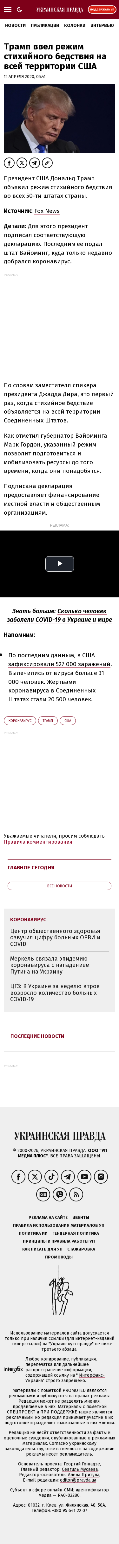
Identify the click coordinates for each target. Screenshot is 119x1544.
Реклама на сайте (48, 1217)
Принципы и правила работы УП (59, 1241)
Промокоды (59, 1257)
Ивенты (80, 1217)
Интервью (102, 25)
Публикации (45, 25)
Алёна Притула (83, 1474)
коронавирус (20, 721)
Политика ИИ (33, 1233)
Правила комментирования (38, 842)
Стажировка (81, 1249)
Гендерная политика (75, 1233)
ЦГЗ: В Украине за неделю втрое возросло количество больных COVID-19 (55, 993)
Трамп (48, 721)
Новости (15, 25)
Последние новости (37, 1036)
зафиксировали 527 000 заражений (59, 664)
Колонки (74, 25)
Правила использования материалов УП (58, 1225)
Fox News (47, 211)
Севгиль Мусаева (80, 1469)
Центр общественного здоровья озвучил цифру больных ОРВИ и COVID (55, 938)
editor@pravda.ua (78, 1480)
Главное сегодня (31, 867)
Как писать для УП (42, 1249)
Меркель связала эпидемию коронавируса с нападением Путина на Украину (49, 965)
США (67, 721)
